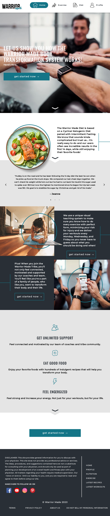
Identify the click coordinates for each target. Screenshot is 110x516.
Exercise (90, 478)
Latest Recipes (94, 482)
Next (104, 182)
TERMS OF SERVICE (13, 476)
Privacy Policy (33, 508)
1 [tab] (50, 199)
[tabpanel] (55, 186)
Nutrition (91, 474)
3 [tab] (59, 199)
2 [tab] (55, 199)
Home (89, 465)
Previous (5, 182)
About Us (55, 508)
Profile (90, 470)
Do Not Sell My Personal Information (87, 508)
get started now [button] (26, 76)
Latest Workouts (95, 487)
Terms (12, 508)
